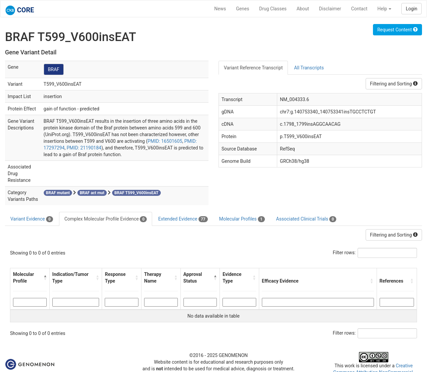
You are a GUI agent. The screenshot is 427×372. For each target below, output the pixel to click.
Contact (359, 8)
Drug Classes (273, 8)
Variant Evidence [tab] (31, 219)
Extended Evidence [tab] (182, 219)
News (220, 8)
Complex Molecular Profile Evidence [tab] (105, 219)
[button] (45, 277)
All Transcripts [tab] (309, 67)
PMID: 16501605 (164, 141)
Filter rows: (344, 252)
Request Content (397, 29)
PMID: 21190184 (84, 147)
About (303, 8)
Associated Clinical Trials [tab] (306, 219)
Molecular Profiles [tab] (242, 219)
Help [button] (384, 8)
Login (411, 8)
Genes (242, 8)
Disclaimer (330, 8)
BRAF (53, 69)
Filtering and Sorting (394, 83)
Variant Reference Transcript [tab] (253, 67)
